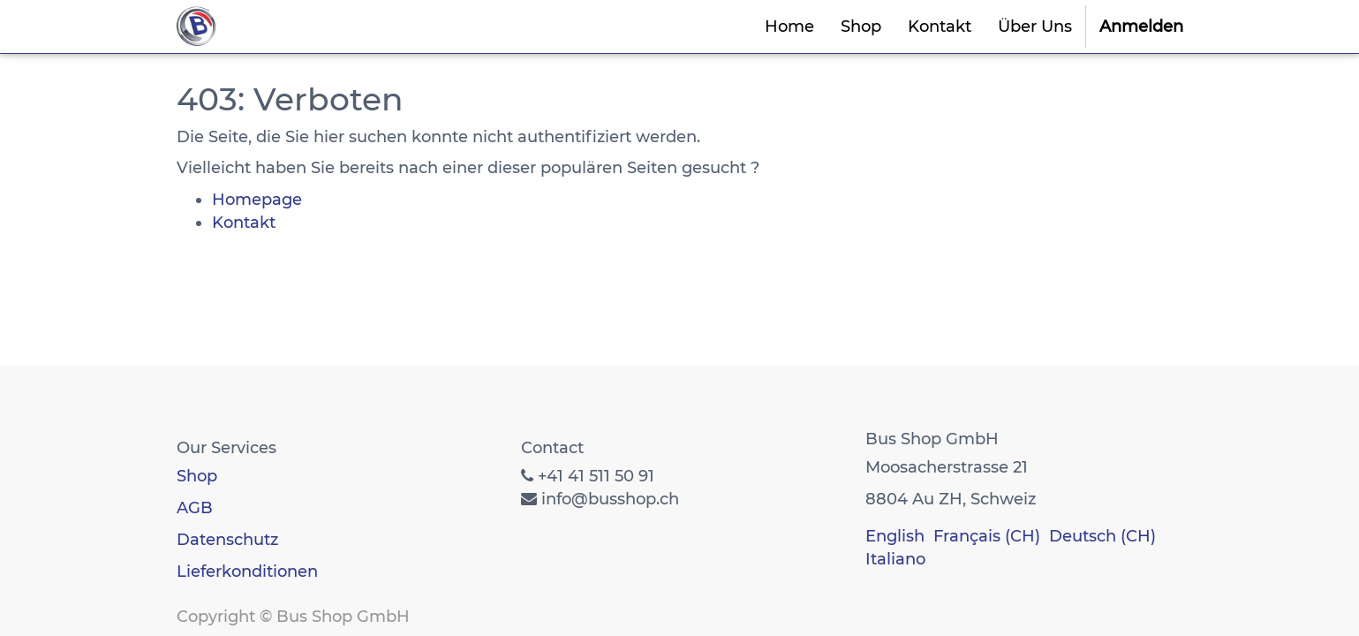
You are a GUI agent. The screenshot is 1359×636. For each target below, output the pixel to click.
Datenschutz (227, 539)
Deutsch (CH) (1102, 536)
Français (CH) (986, 536)
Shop (197, 476)
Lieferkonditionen (247, 571)
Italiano (895, 559)
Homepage (257, 199)
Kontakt (244, 222)
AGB (195, 508)
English (895, 536)
